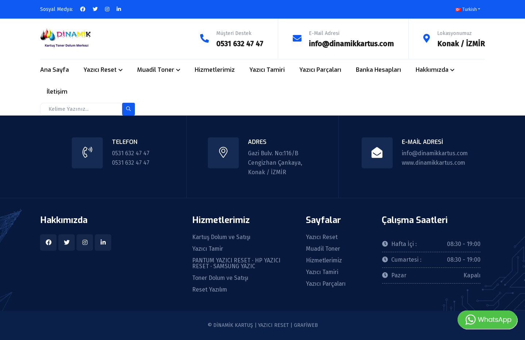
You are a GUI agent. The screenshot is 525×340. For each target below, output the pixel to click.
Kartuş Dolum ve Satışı (222, 237)
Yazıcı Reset (100, 70)
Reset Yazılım (210, 290)
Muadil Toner (155, 70)
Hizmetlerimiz (215, 70)
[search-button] (128, 108)
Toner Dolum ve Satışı (221, 278)
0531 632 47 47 (239, 43)
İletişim (57, 91)
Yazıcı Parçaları (320, 70)
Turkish (466, 9)
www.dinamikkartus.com (433, 162)
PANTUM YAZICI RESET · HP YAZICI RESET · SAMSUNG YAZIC (236, 263)
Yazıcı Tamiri (267, 70)
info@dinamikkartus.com (351, 43)
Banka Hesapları (378, 70)
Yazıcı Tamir (208, 249)
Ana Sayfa (54, 70)
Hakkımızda (432, 70)
